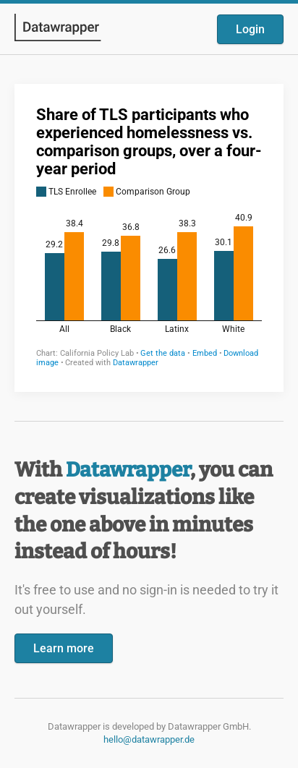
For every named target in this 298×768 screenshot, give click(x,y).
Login (250, 29)
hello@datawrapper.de (149, 739)
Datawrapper (128, 470)
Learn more (63, 648)
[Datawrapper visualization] (149, 236)
